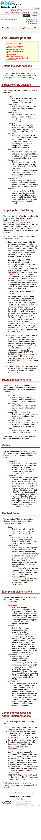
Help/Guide (25, 12)
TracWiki (18, 806)
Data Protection (34, 819)
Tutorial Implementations (14, 51)
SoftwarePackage (11, 19)
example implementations (22, 548)
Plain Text (20, 812)
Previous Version (33, 19)
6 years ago (28, 28)
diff (35, 28)
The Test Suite (11, 54)
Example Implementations (14, 56)
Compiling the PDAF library (15, 49)
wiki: (2, 19)
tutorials (6, 800)
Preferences (15, 12)
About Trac (35, 12)
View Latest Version (32, 21)
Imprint (26, 819)
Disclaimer (18, 819)
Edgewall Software (23, 817)
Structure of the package (14, 48)
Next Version (32, 23)
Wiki (26, 16)
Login (7, 12)
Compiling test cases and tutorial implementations (17, 59)
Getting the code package (14, 46)
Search (35, 16)
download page (29, 78)
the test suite (31, 189)
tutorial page (19, 444)
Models (8, 53)
